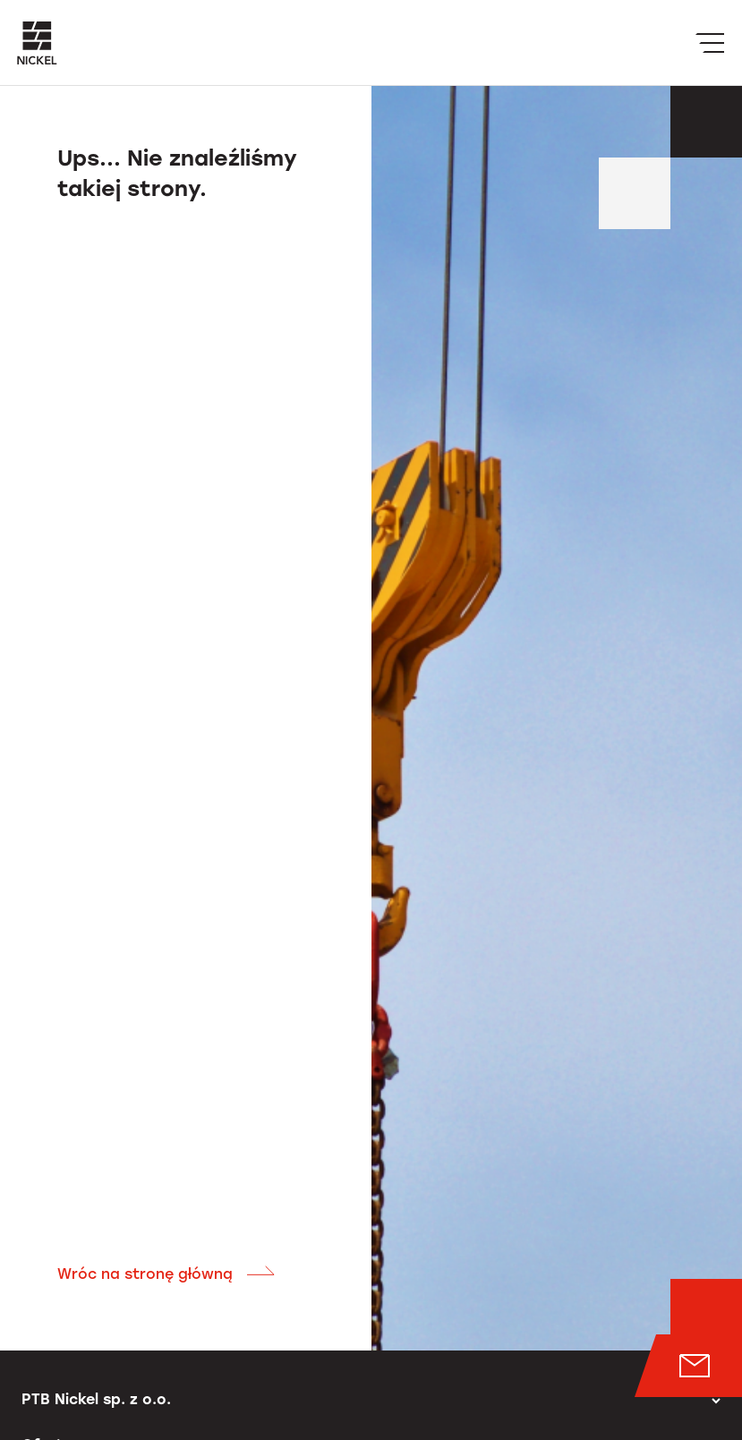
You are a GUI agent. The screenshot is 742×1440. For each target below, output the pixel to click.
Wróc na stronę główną (166, 1273)
